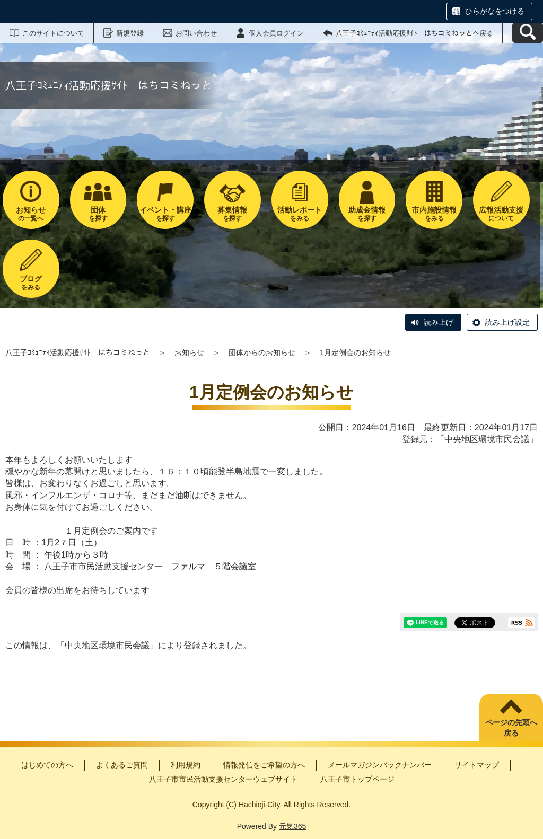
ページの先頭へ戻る (511, 727)
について (501, 214)
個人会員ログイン (276, 33)
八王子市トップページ (357, 779)
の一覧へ (31, 214)
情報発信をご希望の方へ (264, 765)
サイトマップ (476, 765)
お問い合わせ (196, 33)
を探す (98, 214)
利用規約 (185, 765)
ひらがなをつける (494, 11)
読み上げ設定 (507, 322)
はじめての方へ (47, 765)
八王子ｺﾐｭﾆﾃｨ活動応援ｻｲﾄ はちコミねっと (77, 352)
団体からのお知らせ (262, 352)
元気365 (292, 826)
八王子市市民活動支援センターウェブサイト (223, 779)
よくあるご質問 (122, 765)
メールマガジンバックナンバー (380, 765)
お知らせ (189, 352)
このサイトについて (53, 33)
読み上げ (438, 322)
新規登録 (130, 33)
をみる (300, 214)
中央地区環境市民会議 (486, 439)
